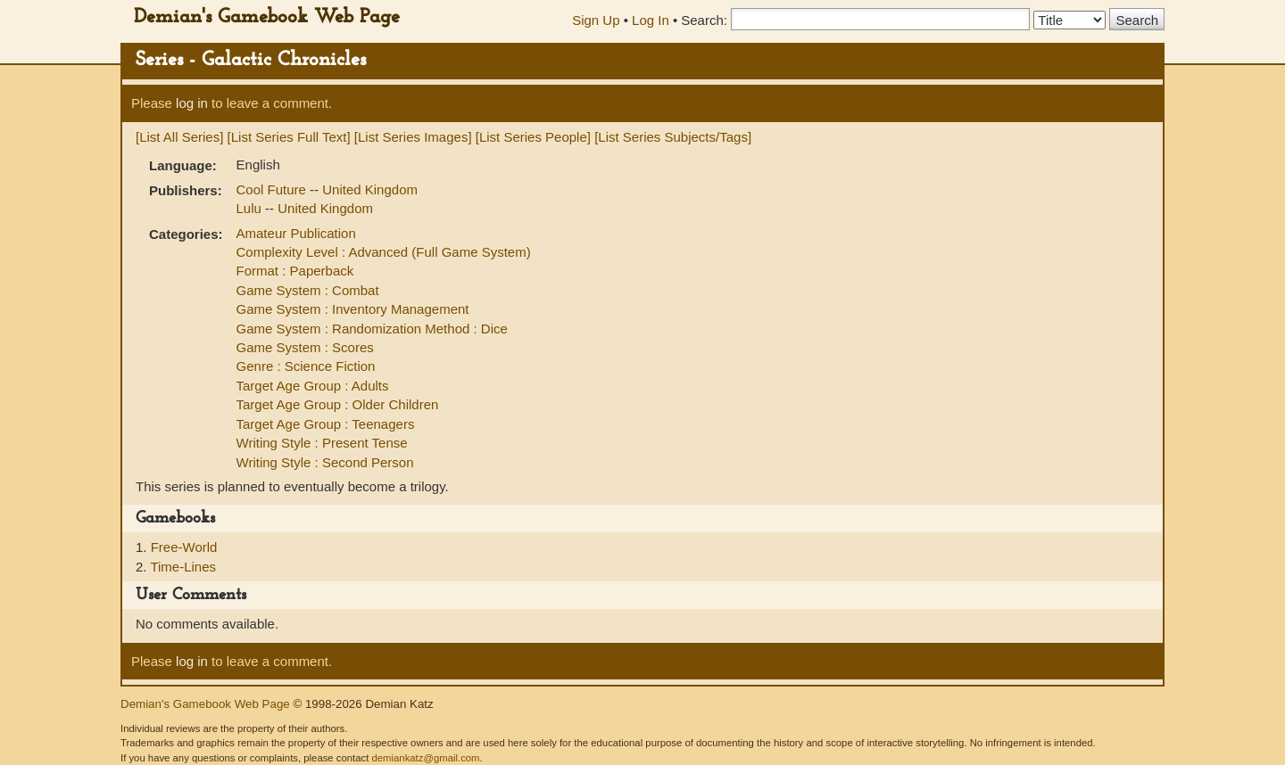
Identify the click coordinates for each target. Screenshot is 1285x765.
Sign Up (595, 20)
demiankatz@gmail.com (425, 758)
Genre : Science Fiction (306, 366)
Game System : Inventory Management (352, 309)
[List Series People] (533, 136)
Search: (704, 20)
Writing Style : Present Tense (322, 442)
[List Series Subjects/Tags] (672, 136)
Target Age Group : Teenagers (325, 424)
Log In (650, 20)
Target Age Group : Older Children (337, 404)
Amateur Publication (296, 233)
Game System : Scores (305, 347)
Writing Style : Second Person (325, 462)
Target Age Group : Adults (312, 385)
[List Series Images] (413, 136)
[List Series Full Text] (289, 136)
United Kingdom (370, 189)
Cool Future (273, 189)
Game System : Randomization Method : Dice (372, 328)
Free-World (184, 547)
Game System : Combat (307, 290)
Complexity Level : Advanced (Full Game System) (383, 251)
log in (192, 103)
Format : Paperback (295, 270)
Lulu (251, 208)
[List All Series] (179, 136)
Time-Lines (183, 566)
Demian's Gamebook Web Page (267, 17)
